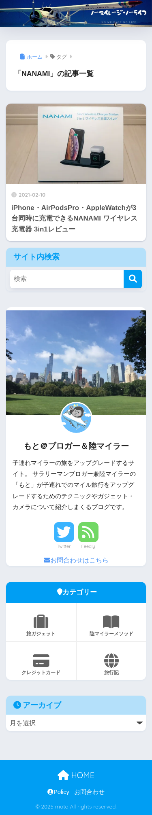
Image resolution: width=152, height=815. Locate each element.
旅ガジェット (41, 626)
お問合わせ (89, 792)
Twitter (64, 546)
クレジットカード (41, 664)
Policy (58, 792)
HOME (76, 775)
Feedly (88, 546)
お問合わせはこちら (76, 560)
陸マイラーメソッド (111, 626)
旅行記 (111, 664)
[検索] (133, 279)
